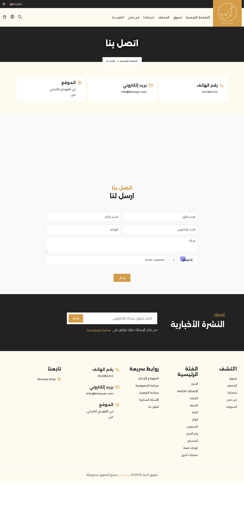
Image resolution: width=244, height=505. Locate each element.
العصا (193, 408)
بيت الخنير (123, 496)
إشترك (76, 324)
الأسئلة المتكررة (148, 411)
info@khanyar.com (132, 92)
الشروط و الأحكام (147, 386)
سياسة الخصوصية (145, 394)
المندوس (191, 442)
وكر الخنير (191, 450)
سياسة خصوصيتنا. (98, 337)
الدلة (194, 425)
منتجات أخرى (188, 476)
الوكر (194, 434)
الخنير (194, 391)
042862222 (209, 92)
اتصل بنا (118, 17)
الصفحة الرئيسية (198, 17)
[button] (12, 17)
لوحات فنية (189, 467)
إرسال (122, 282)
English (16, 4)
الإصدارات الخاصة (186, 400)
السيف (193, 417)
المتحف (163, 17)
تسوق (177, 17)
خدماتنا (148, 17)
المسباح (192, 459)
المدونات (230, 420)
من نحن (134, 17)
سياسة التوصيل (147, 403)
